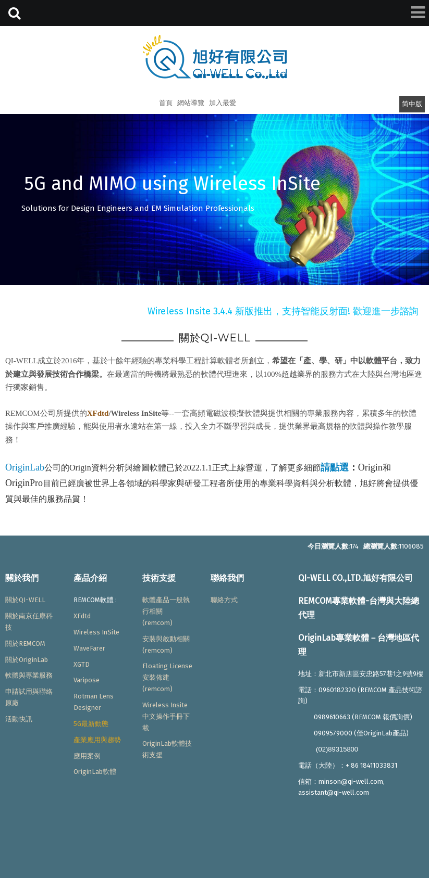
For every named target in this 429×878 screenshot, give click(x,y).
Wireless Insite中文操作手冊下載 (166, 716)
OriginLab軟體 (94, 771)
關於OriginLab (26, 660)
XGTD (81, 664)
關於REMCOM (25, 643)
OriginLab (24, 467)
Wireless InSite (96, 632)
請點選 (335, 467)
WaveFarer (89, 648)
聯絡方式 (224, 600)
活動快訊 (18, 719)
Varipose (86, 680)
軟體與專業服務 (29, 675)
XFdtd (98, 413)
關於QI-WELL (25, 600)
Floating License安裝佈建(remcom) (167, 677)
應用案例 (87, 756)
